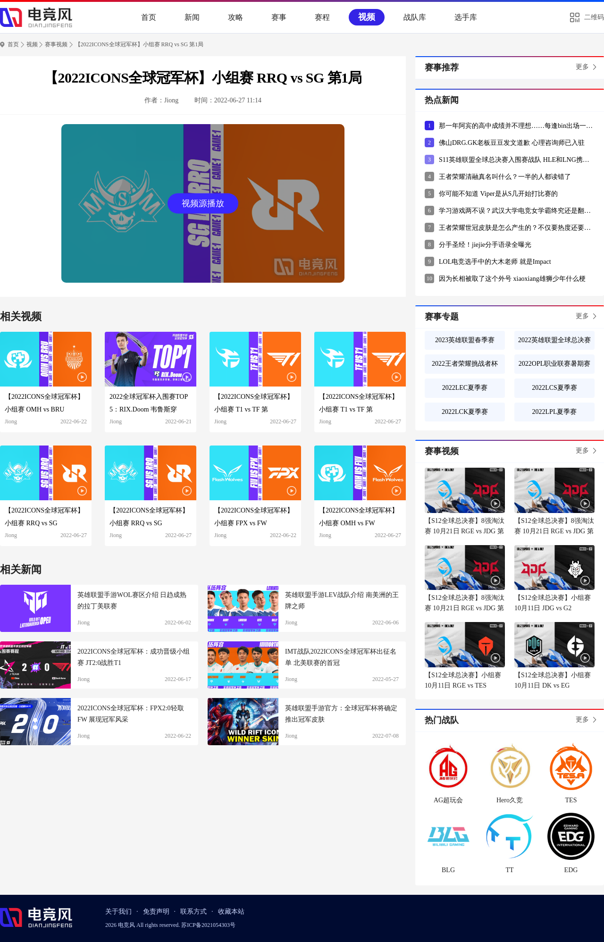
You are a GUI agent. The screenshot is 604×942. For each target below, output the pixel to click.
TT (509, 870)
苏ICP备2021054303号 (208, 925)
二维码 (594, 17)
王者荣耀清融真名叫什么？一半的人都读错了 (505, 176)
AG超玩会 (448, 800)
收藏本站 (231, 911)
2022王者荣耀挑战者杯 (465, 363)
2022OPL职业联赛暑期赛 (554, 363)
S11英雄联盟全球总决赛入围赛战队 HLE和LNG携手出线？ (517, 159)
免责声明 (156, 911)
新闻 (192, 17)
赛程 (322, 17)
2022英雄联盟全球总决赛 (554, 340)
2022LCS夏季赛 (554, 387)
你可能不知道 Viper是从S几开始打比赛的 (498, 193)
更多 (582, 66)
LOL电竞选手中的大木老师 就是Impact (495, 261)
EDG (571, 870)
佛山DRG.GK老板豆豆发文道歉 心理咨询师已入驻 (512, 142)
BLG (448, 870)
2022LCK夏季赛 (465, 411)
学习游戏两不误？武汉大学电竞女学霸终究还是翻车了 (517, 210)
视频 (366, 17)
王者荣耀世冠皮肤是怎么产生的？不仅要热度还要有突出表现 (517, 227)
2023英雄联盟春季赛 (465, 340)
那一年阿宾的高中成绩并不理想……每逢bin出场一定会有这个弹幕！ (517, 125)
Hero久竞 (509, 800)
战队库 (414, 17)
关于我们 (118, 911)
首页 (148, 17)
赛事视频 (56, 44)
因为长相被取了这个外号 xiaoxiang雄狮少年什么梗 (512, 278)
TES (571, 800)
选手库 (465, 17)
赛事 (278, 17)
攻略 (235, 17)
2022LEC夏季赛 (464, 387)
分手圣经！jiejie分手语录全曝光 (485, 244)
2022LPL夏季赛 (554, 411)
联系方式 (193, 911)
